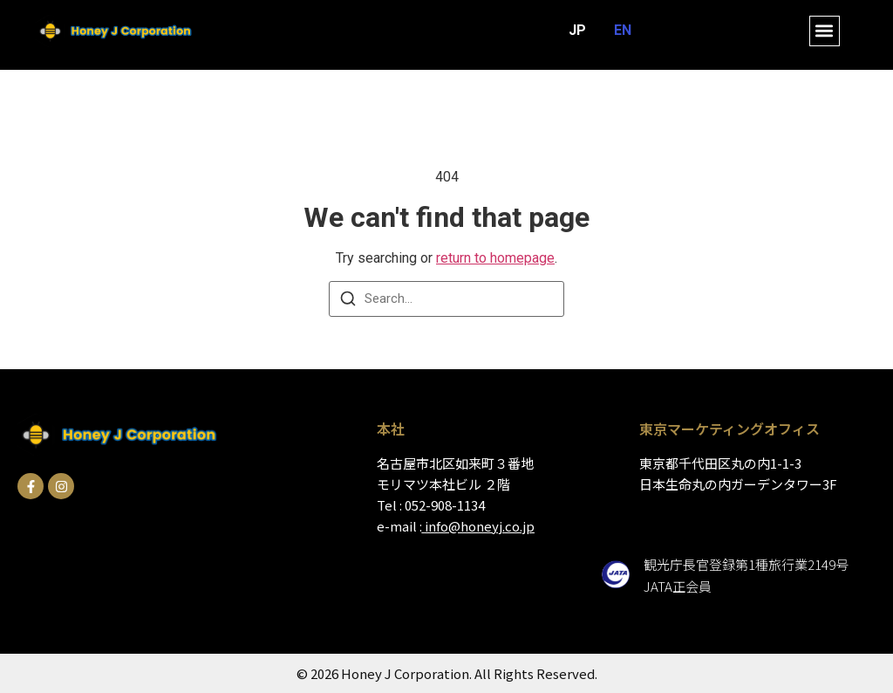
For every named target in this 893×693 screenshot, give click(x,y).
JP (577, 30)
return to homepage (495, 258)
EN (622, 30)
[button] (824, 31)
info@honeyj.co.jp (480, 526)
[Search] (348, 301)
